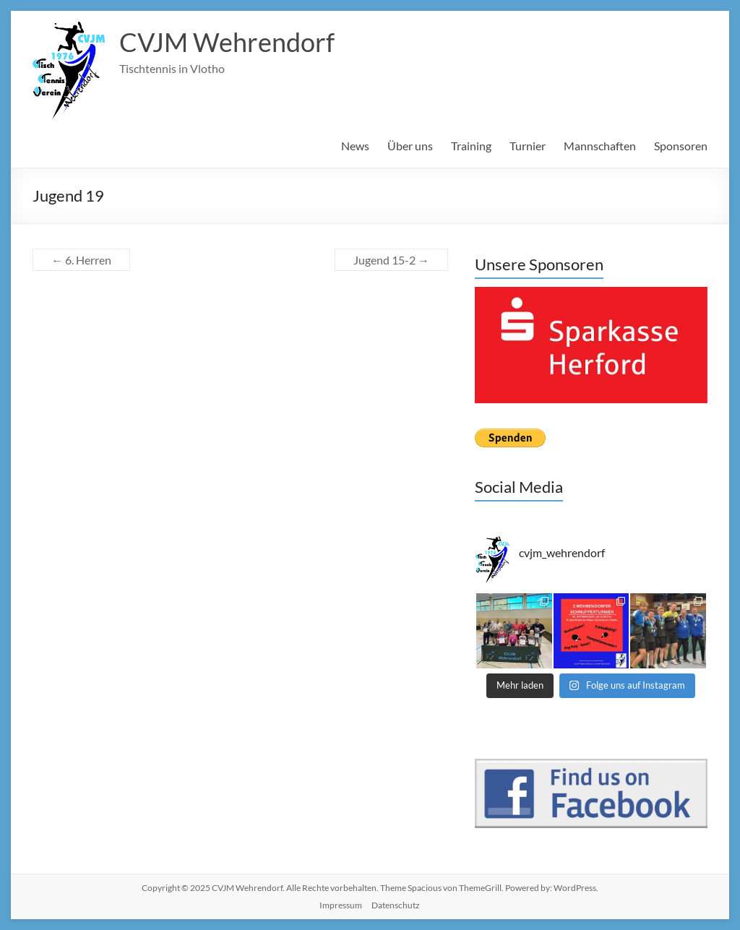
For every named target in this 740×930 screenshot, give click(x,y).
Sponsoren (680, 145)
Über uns (410, 145)
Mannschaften (600, 145)
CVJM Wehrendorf (227, 42)
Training (471, 145)
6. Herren (81, 260)
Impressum (340, 905)
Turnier (527, 145)
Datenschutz (395, 905)
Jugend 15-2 (391, 260)
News (355, 145)
